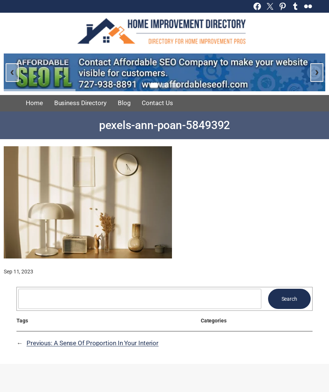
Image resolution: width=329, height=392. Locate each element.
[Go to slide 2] (164, 85)
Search (289, 299)
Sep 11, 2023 (18, 272)
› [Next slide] (317, 71)
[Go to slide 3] (175, 85)
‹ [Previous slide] (12, 71)
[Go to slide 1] (154, 85)
